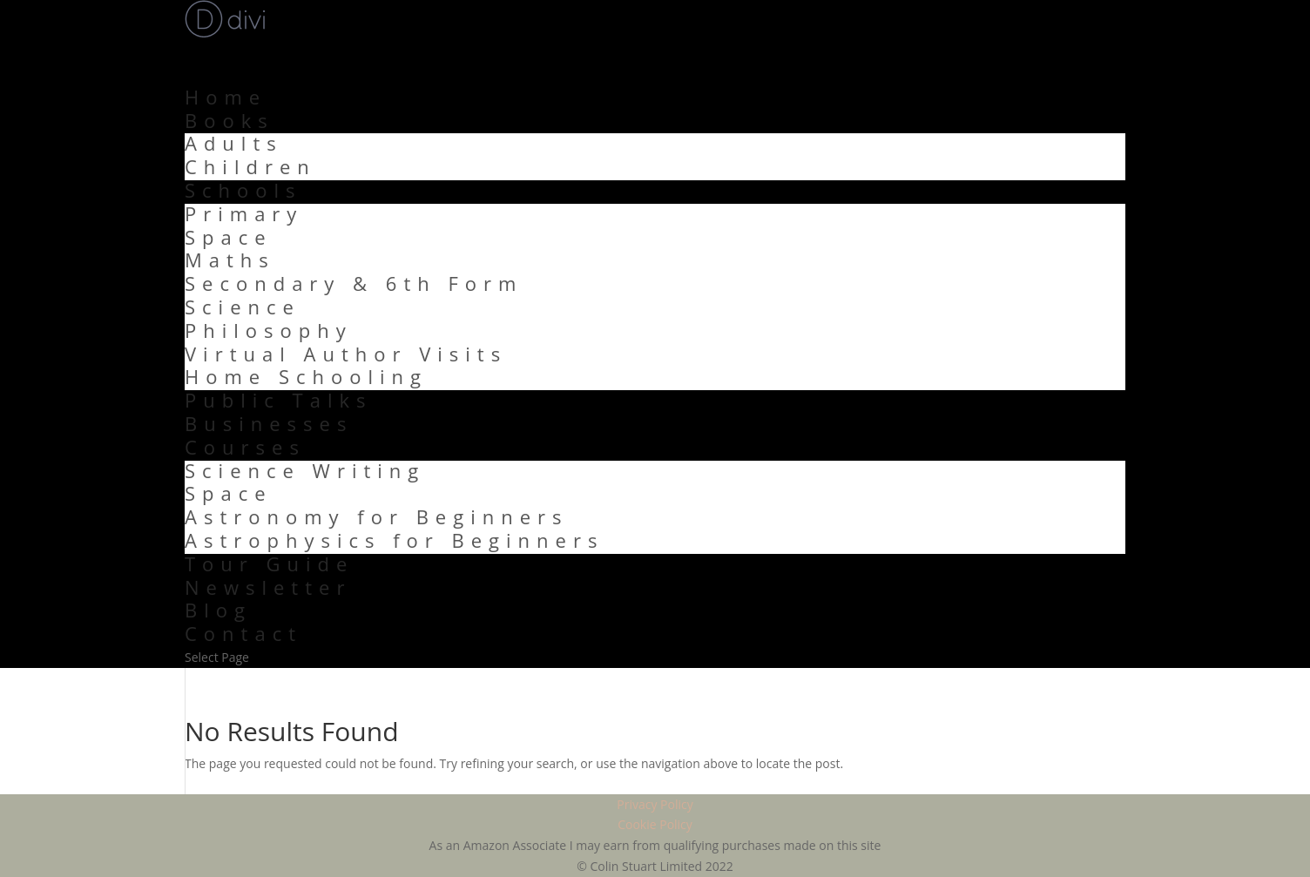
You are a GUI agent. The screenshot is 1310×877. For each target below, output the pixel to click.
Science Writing (305, 470)
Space (229, 237)
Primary (244, 213)
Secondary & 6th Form (354, 283)
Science (242, 306)
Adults (234, 143)
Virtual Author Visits (346, 354)
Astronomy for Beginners (377, 516)
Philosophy (269, 330)
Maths (230, 259)
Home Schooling (306, 376)
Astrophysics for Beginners (394, 540)
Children (250, 166)
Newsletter (268, 587)
